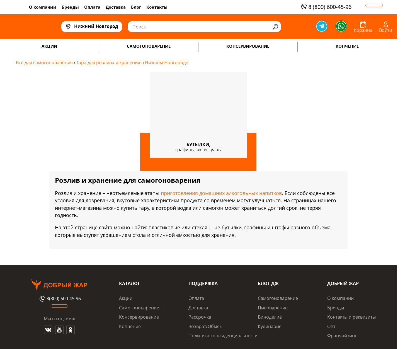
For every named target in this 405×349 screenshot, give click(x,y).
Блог (136, 7)
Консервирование (139, 317)
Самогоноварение (139, 308)
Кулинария (270, 326)
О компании (42, 7)
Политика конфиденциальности (223, 336)
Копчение (130, 326)
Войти (385, 30)
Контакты (157, 7)
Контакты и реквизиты (351, 317)
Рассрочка (199, 317)
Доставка (116, 7)
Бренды (70, 7)
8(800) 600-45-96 (59, 299)
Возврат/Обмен (205, 326)
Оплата (92, 7)
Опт (331, 326)
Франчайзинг (342, 336)
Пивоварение (273, 308)
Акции (125, 298)
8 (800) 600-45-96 (325, 7)
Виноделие (270, 317)
